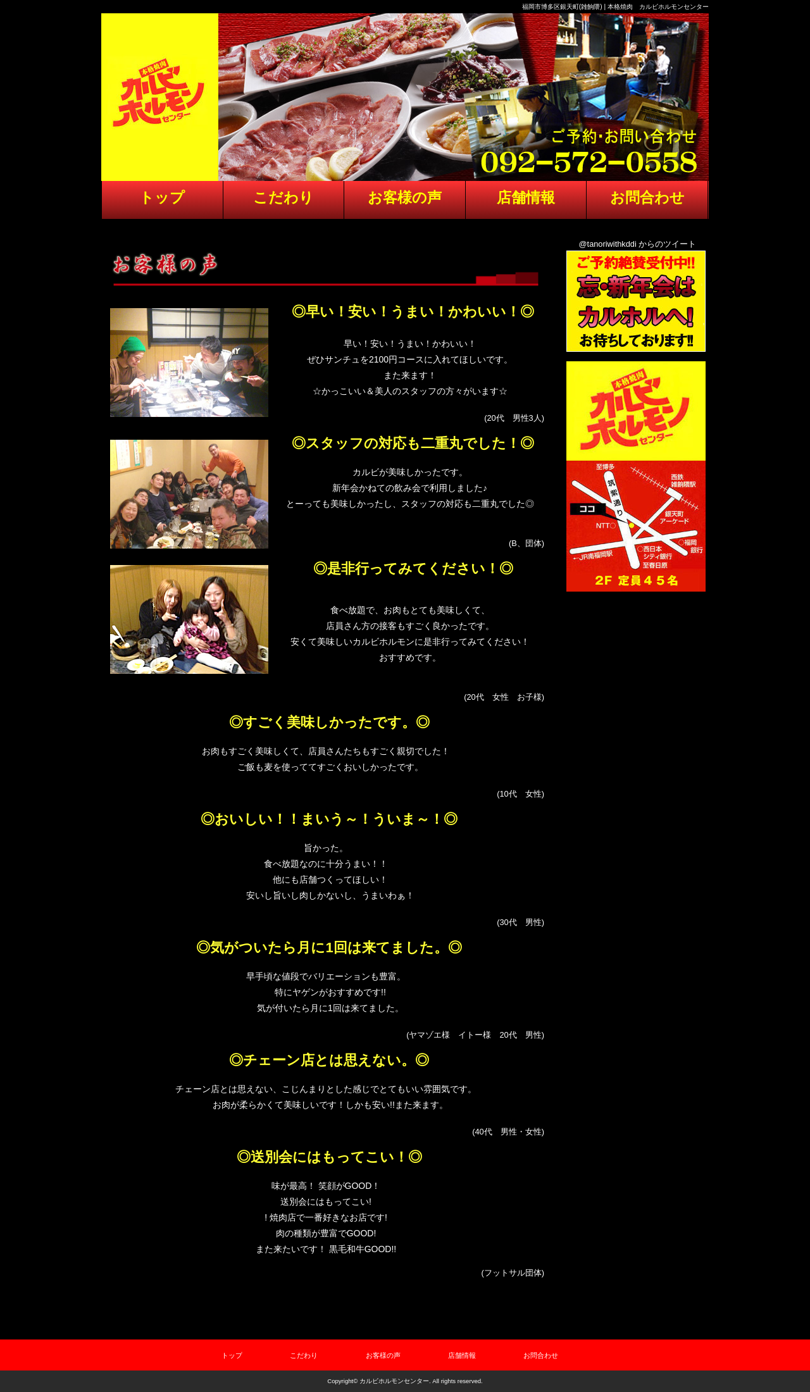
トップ (231, 1355)
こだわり (304, 1355)
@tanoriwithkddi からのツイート (638, 244)
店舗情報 (462, 1355)
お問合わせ (540, 1355)
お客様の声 (383, 1355)
